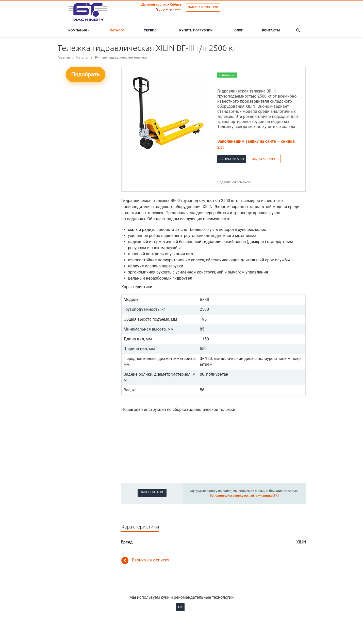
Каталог (117, 30)
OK (180, 607)
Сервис (150, 30)
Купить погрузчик (195, 30)
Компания (78, 30)
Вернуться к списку (145, 560)
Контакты (271, 30)
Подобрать (85, 74)
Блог (239, 30)
